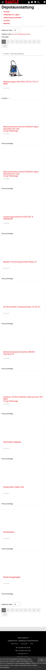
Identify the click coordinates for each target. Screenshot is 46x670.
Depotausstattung (17, 54)
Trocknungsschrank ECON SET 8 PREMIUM (18, 218)
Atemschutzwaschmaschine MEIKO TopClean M (19, 353)
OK (42, 660)
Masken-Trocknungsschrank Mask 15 (19, 262)
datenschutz (14, 643)
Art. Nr (14, 34)
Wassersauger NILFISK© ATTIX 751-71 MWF (20, 83)
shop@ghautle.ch (23, 653)
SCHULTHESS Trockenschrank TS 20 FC (21, 307)
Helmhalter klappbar (12, 442)
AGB (31, 643)
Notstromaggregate (11, 577)
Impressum (24, 643)
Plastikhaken (9, 532)
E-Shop (6, 54)
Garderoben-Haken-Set (13, 487)
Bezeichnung (21, 34)
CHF (28, 34)
